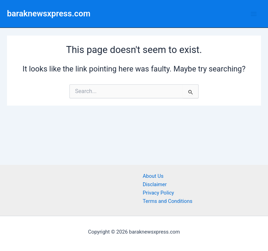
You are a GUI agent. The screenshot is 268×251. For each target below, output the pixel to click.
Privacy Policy (158, 193)
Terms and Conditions (167, 201)
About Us (153, 176)
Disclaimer (155, 184)
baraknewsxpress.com (48, 13)
